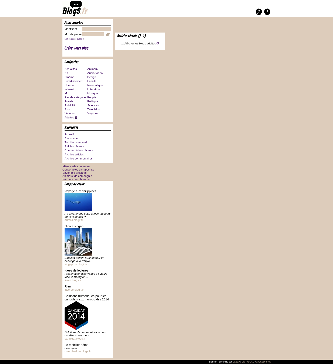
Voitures (70, 113)
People (91, 97)
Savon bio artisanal (74, 172)
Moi (67, 93)
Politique (92, 101)
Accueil (69, 134)
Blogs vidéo (72, 138)
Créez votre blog (77, 48)
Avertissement (263, 361)
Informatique (95, 85)
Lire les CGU (247, 361)
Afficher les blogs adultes (141, 43)
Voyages (92, 113)
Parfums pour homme (76, 179)
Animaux (92, 69)
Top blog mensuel (76, 142)
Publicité (70, 105)
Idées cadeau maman (76, 166)
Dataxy (236, 361)
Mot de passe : (74, 34)
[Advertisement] (164, 25)
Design (91, 77)
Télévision (93, 109)
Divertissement (74, 81)
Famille (91, 81)
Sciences (93, 105)
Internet (69, 89)
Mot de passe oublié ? (74, 39)
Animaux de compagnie (77, 176)
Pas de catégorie (75, 97)
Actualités (71, 69)
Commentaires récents (79, 150)
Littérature (93, 89)
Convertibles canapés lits (78, 169)
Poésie (69, 101)
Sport (68, 109)
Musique (92, 93)
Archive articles (74, 154)
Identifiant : (71, 29)
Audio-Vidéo (95, 73)
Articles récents (74, 146)
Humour (70, 85)
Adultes (69, 117)
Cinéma (69, 77)
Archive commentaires (79, 158)
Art (66, 73)
